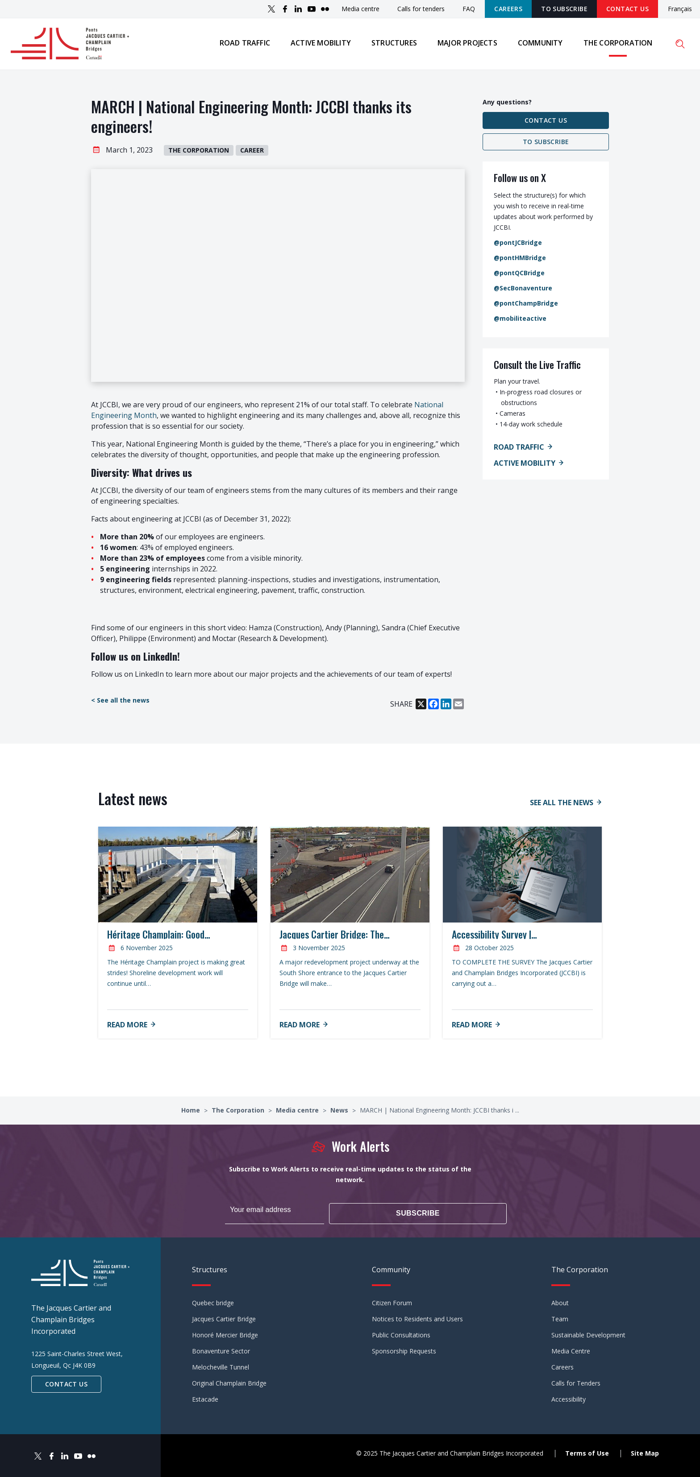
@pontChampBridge (526, 306)
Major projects (466, 44)
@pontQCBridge (519, 275)
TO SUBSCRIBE (564, 8)
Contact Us (627, 8)
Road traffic (243, 44)
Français (680, 9)
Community (539, 44)
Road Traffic (519, 450)
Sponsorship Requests (404, 1349)
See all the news (561, 806)
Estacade (205, 1397)
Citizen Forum (392, 1301)
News (340, 1113)
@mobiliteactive (520, 321)
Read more (127, 1027)
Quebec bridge (213, 1301)
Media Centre (570, 1349)
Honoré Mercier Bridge (225, 1333)
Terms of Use (587, 1451)
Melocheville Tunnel (220, 1365)
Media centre (360, 8)
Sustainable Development (588, 1333)
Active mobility (319, 44)
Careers (508, 8)
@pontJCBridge (518, 245)
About (560, 1301)
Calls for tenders (421, 8)
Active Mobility (524, 466)
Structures (393, 44)
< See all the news (120, 703)
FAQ (468, 8)
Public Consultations (401, 1333)
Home (191, 1113)
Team (559, 1317)
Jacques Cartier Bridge (224, 1317)
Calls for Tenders (575, 1381)
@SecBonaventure (523, 290)
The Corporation (616, 44)
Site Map (645, 1451)
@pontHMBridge (520, 260)
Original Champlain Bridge (229, 1381)
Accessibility (568, 1397)
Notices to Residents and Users (417, 1317)
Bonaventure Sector (221, 1349)
